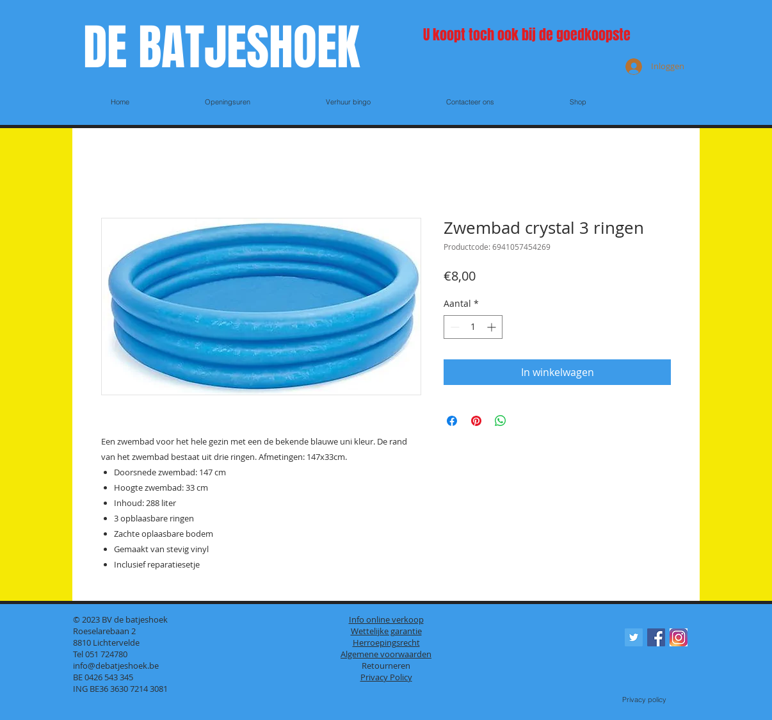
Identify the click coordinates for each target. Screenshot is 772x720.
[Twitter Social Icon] (634, 637)
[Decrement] (454, 327)
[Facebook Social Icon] (656, 637)
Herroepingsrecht (386, 642)
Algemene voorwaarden (386, 654)
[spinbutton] (473, 327)
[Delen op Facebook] (452, 421)
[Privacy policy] (644, 700)
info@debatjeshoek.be (116, 665)
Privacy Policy (386, 677)
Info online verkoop (386, 619)
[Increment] (493, 327)
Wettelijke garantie (386, 631)
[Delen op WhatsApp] (500, 421)
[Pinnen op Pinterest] (476, 421)
